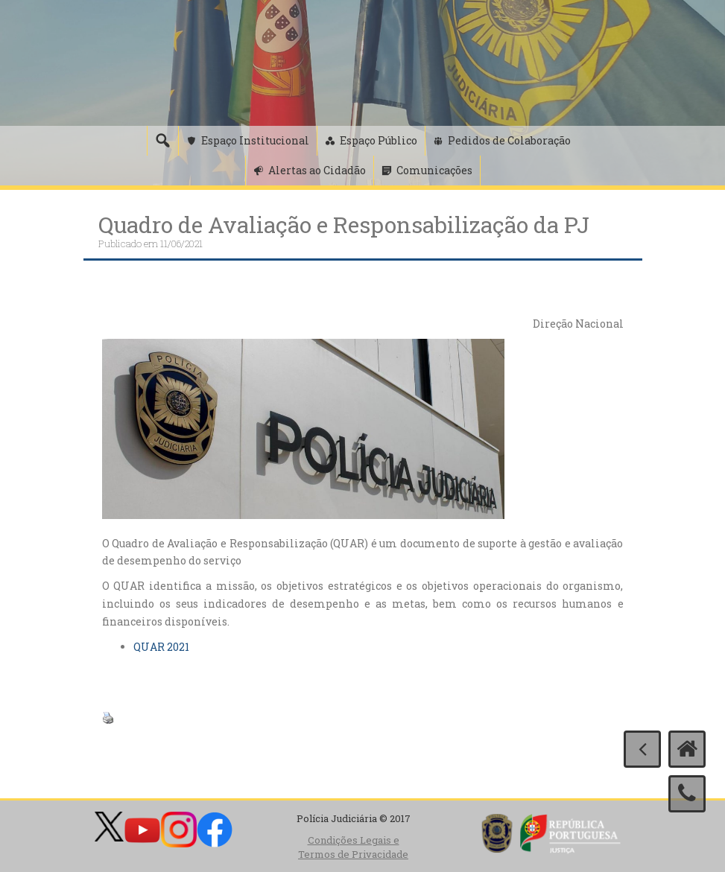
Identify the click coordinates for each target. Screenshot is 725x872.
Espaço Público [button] (378, 140)
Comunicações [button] (434, 170)
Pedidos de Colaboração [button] (509, 140)
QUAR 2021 (161, 647)
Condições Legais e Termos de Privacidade (353, 847)
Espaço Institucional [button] (255, 140)
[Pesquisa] (162, 141)
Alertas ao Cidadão (317, 170)
